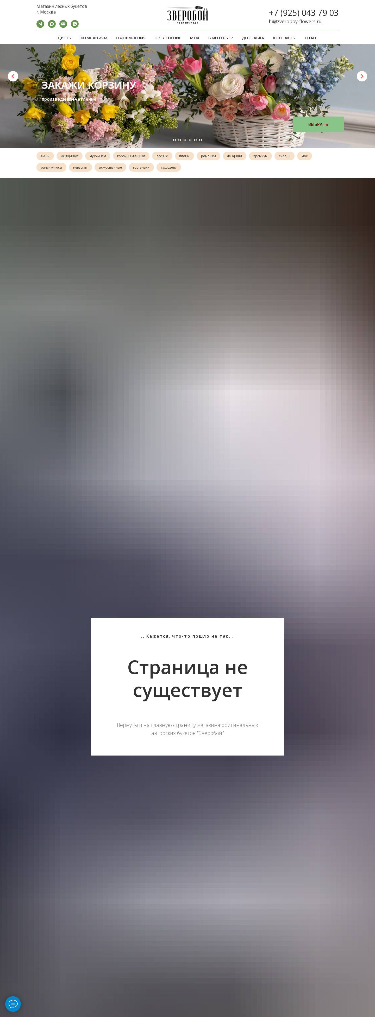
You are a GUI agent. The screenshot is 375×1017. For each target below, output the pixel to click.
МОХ (194, 37)
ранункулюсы (51, 168)
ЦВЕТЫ (65, 37)
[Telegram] (40, 26)
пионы (188, 156)
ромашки (212, 156)
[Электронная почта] (63, 26)
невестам (81, 168)
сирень (290, 156)
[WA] (75, 26)
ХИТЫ (45, 156)
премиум (266, 156)
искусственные (112, 168)
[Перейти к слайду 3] (185, 140)
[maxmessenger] (52, 26)
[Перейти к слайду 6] (200, 140)
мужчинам (99, 156)
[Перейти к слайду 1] (174, 140)
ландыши (239, 156)
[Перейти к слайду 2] (179, 140)
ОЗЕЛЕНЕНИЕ (167, 37)
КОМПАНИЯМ (94, 37)
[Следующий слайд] (362, 76)
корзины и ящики (133, 156)
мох (311, 156)
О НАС (311, 37)
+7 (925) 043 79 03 (304, 12)
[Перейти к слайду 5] (195, 140)
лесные (165, 156)
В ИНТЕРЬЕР (220, 37)
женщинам (70, 156)
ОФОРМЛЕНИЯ (131, 37)
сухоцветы (171, 168)
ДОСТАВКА (253, 37)
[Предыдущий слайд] (13, 76)
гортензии (143, 168)
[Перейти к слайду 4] (190, 140)
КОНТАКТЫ (284, 37)
